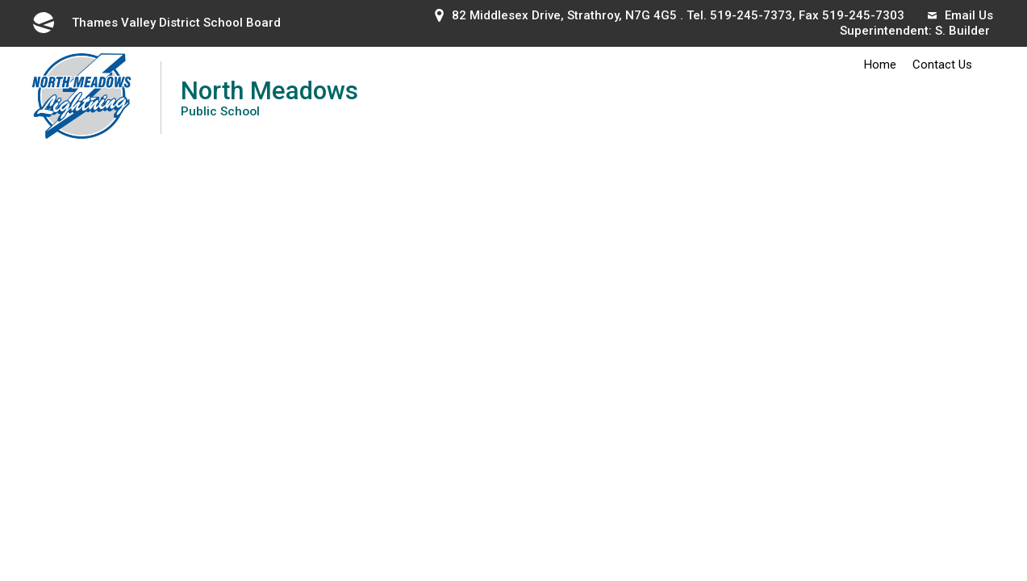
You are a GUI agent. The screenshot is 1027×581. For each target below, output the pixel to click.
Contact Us (942, 64)
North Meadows (269, 97)
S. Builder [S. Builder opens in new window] (962, 30)
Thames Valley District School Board (156, 22)
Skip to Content (0, 0)
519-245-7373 (751, 15)
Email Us (960, 15)
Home (880, 64)
